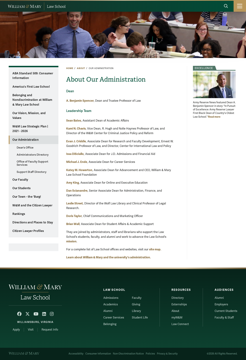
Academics (110, 304)
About (81, 68)
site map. (155, 249)
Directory (177, 298)
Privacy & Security (167, 353)
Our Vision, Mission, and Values (29, 115)
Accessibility (76, 353)
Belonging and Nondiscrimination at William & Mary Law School (32, 100)
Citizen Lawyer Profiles (28, 231)
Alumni (108, 311)
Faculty (136, 298)
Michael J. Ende (76, 162)
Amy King (72, 183)
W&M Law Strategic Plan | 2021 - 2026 (30, 129)
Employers (221, 304)
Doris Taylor (74, 216)
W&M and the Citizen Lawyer (32, 205)
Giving (136, 304)
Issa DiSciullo (75, 154)
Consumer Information (98, 353)
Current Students (226, 311)
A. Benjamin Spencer (80, 101)
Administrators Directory (32, 154)
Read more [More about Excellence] (214, 116)
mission (71, 241)
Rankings (18, 214)
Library (136, 311)
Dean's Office (25, 147)
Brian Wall (73, 224)
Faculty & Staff (224, 317)
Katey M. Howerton (79, 170)
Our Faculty (20, 180)
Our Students (21, 188)
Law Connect (180, 324)
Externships (179, 304)
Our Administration (25, 140)
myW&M (176, 317)
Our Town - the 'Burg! (26, 197)
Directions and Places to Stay (32, 222)
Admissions (110, 298)
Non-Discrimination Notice (128, 353)
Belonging (109, 324)
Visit (31, 329)
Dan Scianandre (77, 191)
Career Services (113, 317)
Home (69, 68)
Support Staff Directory (31, 172)
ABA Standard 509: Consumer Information (32, 76)
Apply (16, 329)
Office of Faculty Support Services (32, 163)
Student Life (140, 317)
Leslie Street (74, 203)
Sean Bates (73, 120)
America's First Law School (31, 87)
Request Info (50, 329)
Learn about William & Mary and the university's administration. (108, 257)
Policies (150, 353)
